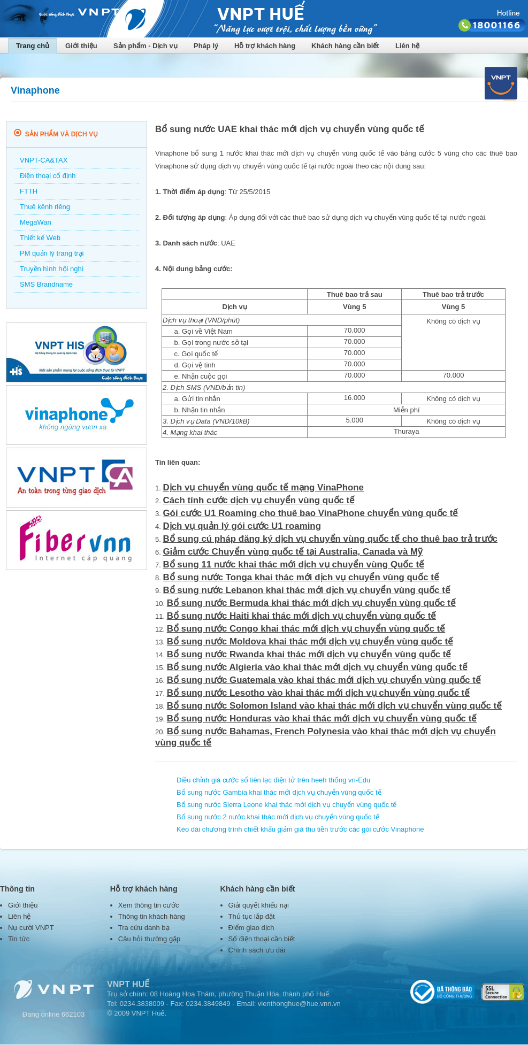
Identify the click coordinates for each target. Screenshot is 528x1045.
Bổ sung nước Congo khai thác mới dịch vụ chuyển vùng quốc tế (306, 629)
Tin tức (18, 939)
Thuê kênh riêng (45, 207)
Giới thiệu (81, 46)
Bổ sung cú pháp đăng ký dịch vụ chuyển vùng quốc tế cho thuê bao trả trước (330, 539)
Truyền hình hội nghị (51, 269)
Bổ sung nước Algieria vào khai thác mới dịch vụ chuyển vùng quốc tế (317, 667)
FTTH (28, 191)
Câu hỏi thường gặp (149, 939)
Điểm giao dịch (251, 928)
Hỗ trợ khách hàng (264, 46)
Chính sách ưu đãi (257, 950)
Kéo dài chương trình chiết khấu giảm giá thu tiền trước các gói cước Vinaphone (300, 829)
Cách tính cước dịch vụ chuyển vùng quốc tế (259, 500)
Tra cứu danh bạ (144, 928)
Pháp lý (206, 46)
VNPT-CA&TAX (43, 160)
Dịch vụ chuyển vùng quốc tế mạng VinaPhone (263, 487)
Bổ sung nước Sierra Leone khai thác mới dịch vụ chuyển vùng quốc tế (286, 805)
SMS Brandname (46, 284)
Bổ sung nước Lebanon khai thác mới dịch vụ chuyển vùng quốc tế (306, 590)
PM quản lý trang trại (52, 253)
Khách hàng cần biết (345, 46)
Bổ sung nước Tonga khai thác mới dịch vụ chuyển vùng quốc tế (301, 577)
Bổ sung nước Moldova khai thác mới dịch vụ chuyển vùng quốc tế (310, 641)
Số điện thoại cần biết (261, 939)
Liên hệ (407, 46)
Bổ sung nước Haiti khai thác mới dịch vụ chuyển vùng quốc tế (302, 616)
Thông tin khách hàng (151, 916)
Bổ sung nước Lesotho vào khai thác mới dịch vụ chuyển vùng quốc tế (318, 693)
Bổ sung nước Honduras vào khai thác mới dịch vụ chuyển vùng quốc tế (322, 718)
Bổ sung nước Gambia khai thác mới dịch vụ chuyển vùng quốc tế (279, 792)
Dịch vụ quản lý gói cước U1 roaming (242, 526)
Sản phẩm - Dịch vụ (145, 46)
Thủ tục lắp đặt (251, 916)
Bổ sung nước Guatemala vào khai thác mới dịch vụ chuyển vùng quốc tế (324, 680)
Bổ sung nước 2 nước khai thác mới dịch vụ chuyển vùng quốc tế (278, 817)
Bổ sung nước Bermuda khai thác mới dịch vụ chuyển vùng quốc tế (311, 603)
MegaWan (35, 222)
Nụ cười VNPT (31, 928)
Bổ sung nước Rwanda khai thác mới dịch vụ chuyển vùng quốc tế (309, 654)
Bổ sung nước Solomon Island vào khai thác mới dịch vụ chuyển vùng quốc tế (334, 706)
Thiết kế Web (40, 238)
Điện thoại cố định (48, 176)
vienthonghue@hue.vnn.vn (299, 1004)
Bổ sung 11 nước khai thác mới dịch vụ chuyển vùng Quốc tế (293, 564)
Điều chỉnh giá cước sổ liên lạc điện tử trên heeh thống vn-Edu (273, 780)
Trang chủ (32, 46)
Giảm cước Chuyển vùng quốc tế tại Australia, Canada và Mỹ (293, 552)
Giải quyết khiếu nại (258, 905)
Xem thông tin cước (148, 905)
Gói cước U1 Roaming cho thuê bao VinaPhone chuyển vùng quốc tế (310, 513)
